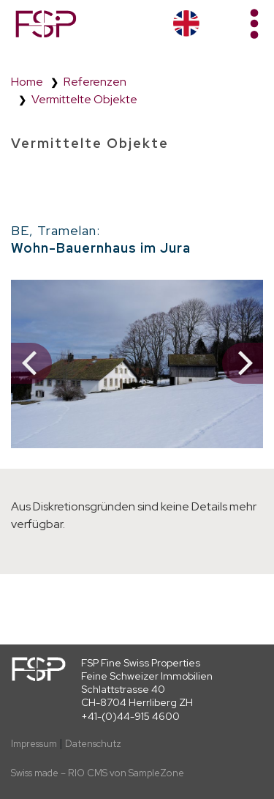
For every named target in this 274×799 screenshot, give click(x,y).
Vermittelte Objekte (84, 99)
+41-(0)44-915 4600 (130, 716)
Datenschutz (93, 743)
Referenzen (95, 81)
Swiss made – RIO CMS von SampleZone (97, 773)
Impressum (34, 743)
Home (27, 81)
